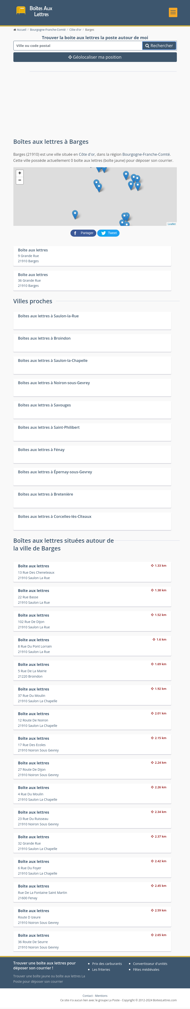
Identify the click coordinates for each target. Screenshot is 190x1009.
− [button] (19, 182)
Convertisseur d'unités (150, 965)
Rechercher (159, 47)
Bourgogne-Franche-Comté (146, 155)
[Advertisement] (66, 104)
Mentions (101, 997)
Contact (88, 997)
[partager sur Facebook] (83, 234)
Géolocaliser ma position (95, 58)
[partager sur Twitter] (108, 234)
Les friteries (101, 971)
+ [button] (19, 174)
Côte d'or (87, 155)
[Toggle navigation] (173, 13)
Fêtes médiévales (146, 971)
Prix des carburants (107, 965)
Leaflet (171, 225)
